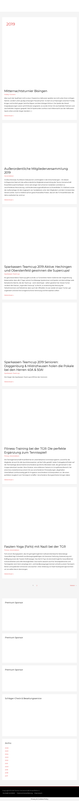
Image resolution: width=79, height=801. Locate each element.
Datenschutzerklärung (25, 793)
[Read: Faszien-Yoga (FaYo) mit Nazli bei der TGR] (39, 515)
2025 (6, 751)
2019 (6, 770)
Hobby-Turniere (9, 94)
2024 (6, 754)
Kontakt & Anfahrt (9, 793)
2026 (6, 748)
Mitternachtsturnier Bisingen (25, 91)
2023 (6, 757)
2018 (6, 773)
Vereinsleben (9, 176)
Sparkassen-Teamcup (12, 274)
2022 (6, 760)
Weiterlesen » (9, 115)
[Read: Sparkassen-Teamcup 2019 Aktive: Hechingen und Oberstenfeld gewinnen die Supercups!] (39, 235)
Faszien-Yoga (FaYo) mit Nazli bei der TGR (35, 546)
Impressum (38, 793)
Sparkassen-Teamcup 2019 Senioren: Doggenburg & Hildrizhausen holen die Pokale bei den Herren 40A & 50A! (39, 366)
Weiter (73, 585)
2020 (6, 766)
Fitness (6, 456)
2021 (6, 763)
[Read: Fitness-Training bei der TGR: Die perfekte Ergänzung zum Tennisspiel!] (39, 416)
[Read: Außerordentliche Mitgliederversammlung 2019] (39, 144)
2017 (6, 776)
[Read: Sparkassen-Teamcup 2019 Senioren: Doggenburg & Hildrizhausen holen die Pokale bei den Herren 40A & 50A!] (39, 330)
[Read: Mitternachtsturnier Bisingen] (39, 59)
